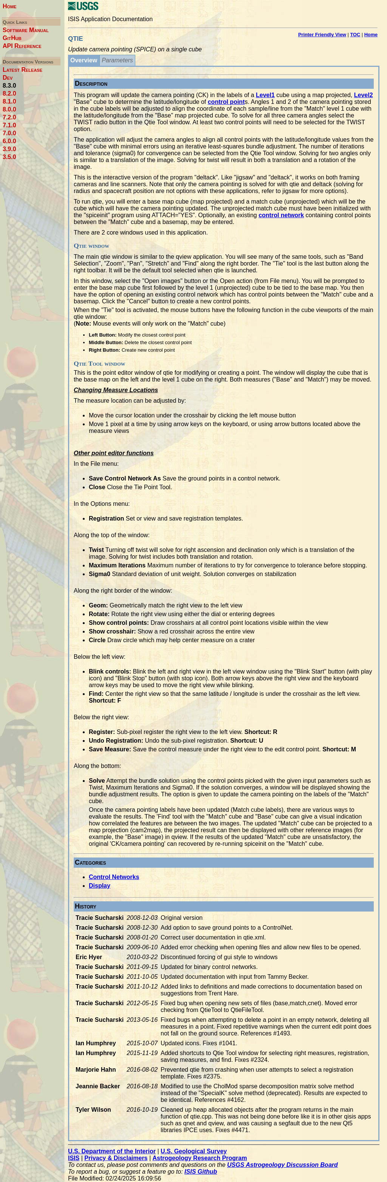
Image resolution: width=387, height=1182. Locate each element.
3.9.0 (9, 149)
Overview (83, 60)
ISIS (73, 1158)
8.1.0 (9, 101)
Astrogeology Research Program (200, 1158)
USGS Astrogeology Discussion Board (282, 1165)
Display (99, 885)
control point (226, 102)
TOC (355, 34)
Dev (7, 77)
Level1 (265, 95)
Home (10, 6)
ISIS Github (200, 1171)
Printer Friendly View (322, 34)
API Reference (22, 46)
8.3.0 (9, 85)
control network (281, 215)
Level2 (363, 95)
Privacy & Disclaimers (115, 1158)
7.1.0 (9, 125)
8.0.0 (9, 109)
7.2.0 (9, 117)
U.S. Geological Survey (194, 1151)
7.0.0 (9, 133)
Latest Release (22, 69)
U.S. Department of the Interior (112, 1151)
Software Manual (26, 30)
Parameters (117, 60)
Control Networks (114, 877)
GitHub (12, 38)
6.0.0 (9, 141)
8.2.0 (9, 93)
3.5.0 (9, 157)
